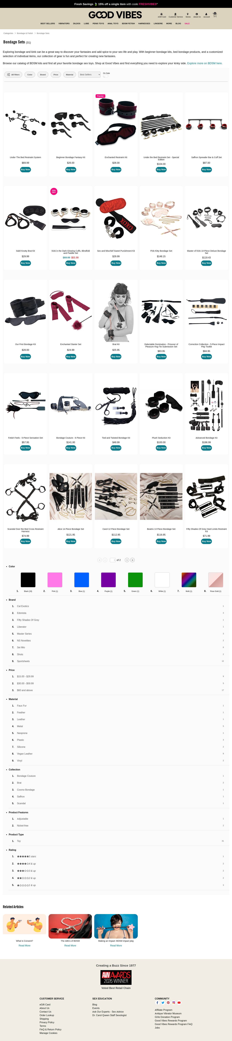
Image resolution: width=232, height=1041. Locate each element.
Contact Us (45, 1011)
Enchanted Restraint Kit (116, 157)
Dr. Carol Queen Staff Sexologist (109, 1015)
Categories (8, 33)
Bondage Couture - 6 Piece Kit (70, 438)
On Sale (106, 74)
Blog (94, 1004)
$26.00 (70, 162)
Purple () (108, 591)
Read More (24, 945)
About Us (44, 1008)
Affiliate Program (163, 1009)
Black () (28, 591)
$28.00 (25, 349)
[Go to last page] (132, 560)
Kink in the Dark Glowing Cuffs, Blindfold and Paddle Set (71, 252)
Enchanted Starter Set (70, 344)
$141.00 (70, 442)
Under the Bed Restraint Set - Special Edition (161, 158)
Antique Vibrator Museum (168, 1013)
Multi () (189, 591)
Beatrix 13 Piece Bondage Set (161, 529)
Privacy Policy (47, 1022)
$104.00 (161, 164)
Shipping (44, 1018)
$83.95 (161, 351)
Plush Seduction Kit (161, 438)
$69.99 (25, 162)
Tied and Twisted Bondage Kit (116, 438)
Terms (43, 1025)
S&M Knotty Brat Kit (25, 251)
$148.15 (161, 256)
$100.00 (161, 442)
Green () (135, 591)
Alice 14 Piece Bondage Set (71, 529)
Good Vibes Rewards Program (171, 1020)
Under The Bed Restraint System (25, 157)
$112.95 (116, 534)
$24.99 (70, 349)
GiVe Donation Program (167, 1016)
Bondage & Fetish (25, 33)
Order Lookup (47, 1015)
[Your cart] (214, 15)
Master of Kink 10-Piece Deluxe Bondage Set (206, 252)
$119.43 (206, 257)
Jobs (157, 1027)
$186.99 (206, 442)
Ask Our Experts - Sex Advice (108, 1011)
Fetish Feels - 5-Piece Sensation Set (25, 438)
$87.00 (206, 162)
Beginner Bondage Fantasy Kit (70, 157)
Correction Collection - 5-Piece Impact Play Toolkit (206, 345)
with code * (116, 4)
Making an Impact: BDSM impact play (116, 941)
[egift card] (161, 15)
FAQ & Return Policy (50, 1029)
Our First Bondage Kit (25, 344)
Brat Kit (115, 344)
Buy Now (25, 169)
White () (162, 591)
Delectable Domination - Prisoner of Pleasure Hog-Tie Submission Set (161, 345)
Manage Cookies (48, 1033)
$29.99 (25, 256)
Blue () (82, 591)
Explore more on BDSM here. (205, 63)
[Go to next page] (127, 560)
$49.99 (116, 442)
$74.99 (25, 535)
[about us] (197, 15)
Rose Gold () (215, 591)
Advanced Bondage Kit (206, 438)
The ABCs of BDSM (70, 941)
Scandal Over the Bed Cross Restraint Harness (25, 530)
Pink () (55, 591)
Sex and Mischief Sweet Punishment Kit (116, 251)
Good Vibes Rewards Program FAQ (173, 1024)
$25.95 (116, 349)
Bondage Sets (43, 33)
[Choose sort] (89, 75)
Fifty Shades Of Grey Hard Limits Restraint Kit (206, 530)
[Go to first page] (99, 560)
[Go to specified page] (113, 560)
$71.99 (206, 535)
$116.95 (161, 534)
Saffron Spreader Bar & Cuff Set (206, 157)
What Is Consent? (24, 941)
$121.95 (70, 534)
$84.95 (206, 351)
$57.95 (25, 442)
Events (96, 1008)
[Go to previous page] (105, 560)
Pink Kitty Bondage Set (161, 251)
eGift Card (45, 1004)
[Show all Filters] (13, 75)
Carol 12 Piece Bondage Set (116, 529)
